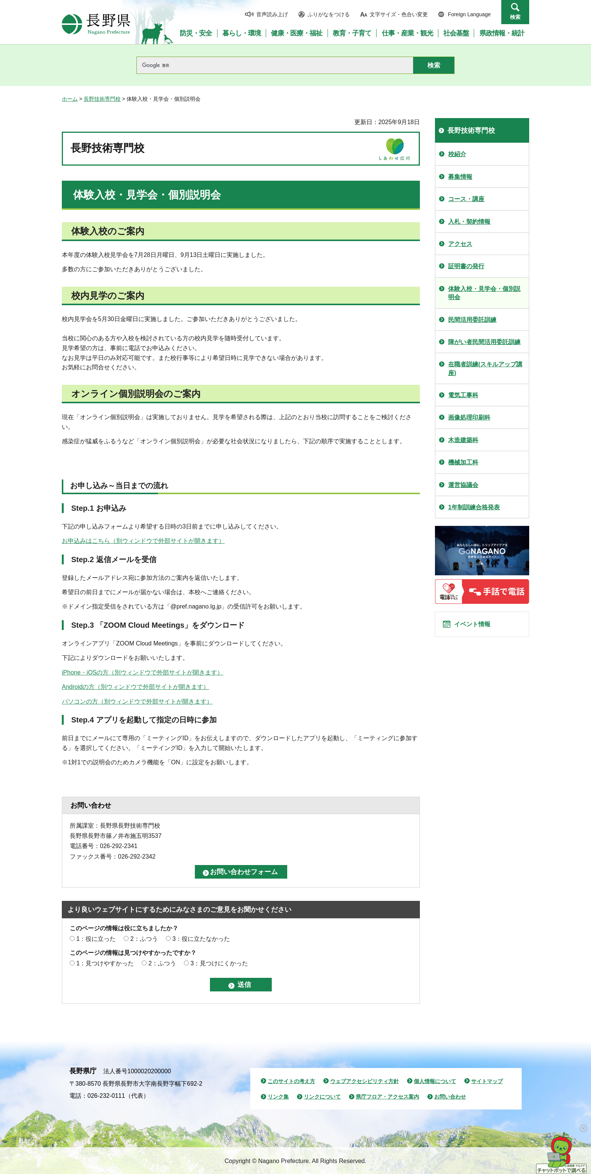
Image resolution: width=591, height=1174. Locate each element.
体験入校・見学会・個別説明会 (484, 293)
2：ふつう (144, 939)
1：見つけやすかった (105, 963)
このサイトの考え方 (291, 1081)
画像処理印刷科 (469, 417)
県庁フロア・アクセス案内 (387, 1097)
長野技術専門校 (102, 99)
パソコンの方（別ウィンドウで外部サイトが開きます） (137, 701)
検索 (515, 17)
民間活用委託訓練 (472, 320)
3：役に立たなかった (201, 939)
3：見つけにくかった (219, 963)
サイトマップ (487, 1081)
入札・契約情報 (469, 221)
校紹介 (457, 154)
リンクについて (322, 1097)
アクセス (460, 244)
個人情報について (435, 1081)
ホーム (70, 99)
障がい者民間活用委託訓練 (484, 342)
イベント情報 (476, 627)
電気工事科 (463, 395)
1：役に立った (96, 939)
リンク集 (278, 1097)
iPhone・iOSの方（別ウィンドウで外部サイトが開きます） (143, 672)
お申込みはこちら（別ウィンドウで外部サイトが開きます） (143, 541)
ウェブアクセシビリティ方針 (364, 1081)
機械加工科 (463, 462)
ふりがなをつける (329, 14)
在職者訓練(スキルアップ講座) (485, 368)
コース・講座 (466, 199)
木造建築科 (463, 440)
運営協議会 (463, 485)
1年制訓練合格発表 (474, 507)
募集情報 (460, 177)
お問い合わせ (450, 1097)
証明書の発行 (466, 266)
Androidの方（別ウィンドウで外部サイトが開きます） (135, 687)
